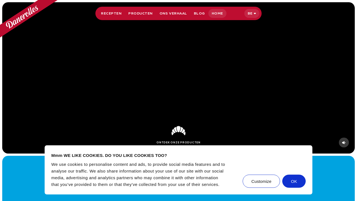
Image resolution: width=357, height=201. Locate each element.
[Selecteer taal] (251, 13)
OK (294, 181)
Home (217, 13)
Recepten (111, 13)
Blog (199, 13)
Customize (261, 181)
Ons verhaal (173, 13)
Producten (140, 13)
